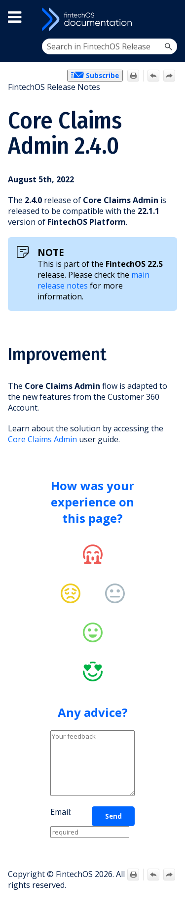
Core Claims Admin (42, 439)
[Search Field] (110, 46)
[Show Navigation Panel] (168, 19)
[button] (168, 46)
